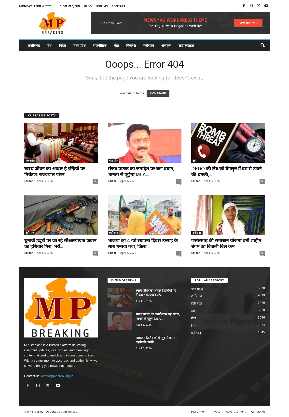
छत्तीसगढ (34, 45)
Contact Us (258, 411)
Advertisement (236, 411)
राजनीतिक (100, 45)
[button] (262, 45)
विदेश (62, 45)
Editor (28, 181)
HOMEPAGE (158, 93)
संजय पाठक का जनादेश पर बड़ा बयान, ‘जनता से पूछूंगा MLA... (141, 171)
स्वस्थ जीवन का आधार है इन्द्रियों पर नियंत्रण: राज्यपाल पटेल (54, 171)
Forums (102, 6)
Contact (118, 6)
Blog (88, 6)
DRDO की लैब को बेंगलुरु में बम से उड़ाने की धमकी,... (226, 171)
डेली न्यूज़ (30, 232)
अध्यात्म (166, 45)
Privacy (215, 411)
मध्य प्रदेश (79, 45)
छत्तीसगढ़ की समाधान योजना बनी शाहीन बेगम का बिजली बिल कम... (226, 243)
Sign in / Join (70, 6)
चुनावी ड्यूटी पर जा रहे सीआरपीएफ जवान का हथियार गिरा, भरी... (60, 243)
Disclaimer (198, 411)
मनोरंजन (148, 45)
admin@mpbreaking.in (57, 376)
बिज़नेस (131, 45)
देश (49, 45)
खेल (116, 45)
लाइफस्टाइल (186, 45)
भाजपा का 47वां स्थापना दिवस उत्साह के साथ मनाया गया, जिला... (143, 243)
